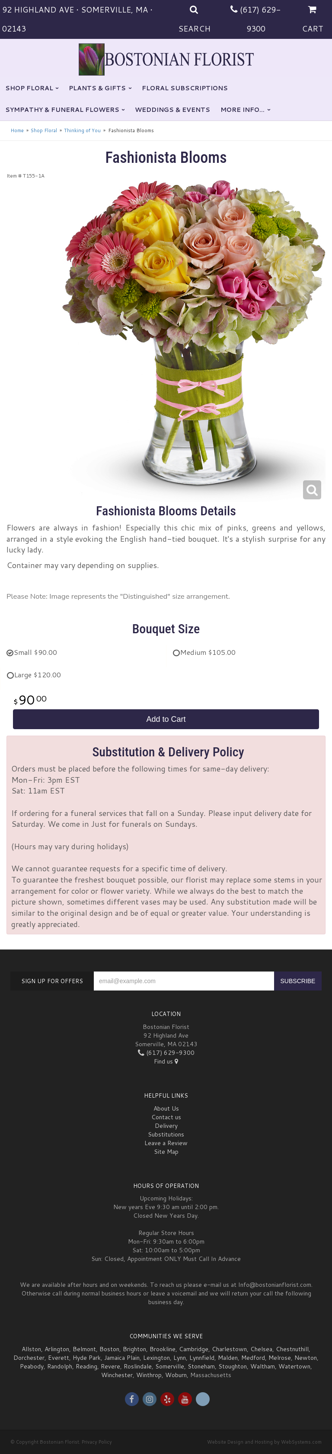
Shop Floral (29, 88)
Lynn (179, 1357)
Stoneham (201, 1366)
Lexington (156, 1357)
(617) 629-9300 (166, 1052)
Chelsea (261, 1349)
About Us (166, 1108)
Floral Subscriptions (185, 88)
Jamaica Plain (122, 1357)
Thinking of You (82, 130)
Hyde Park (87, 1357)
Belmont (84, 1349)
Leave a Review (166, 1143)
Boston (109, 1349)
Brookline (163, 1349)
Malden (228, 1357)
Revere (110, 1366)
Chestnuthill (292, 1349)
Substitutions (166, 1134)
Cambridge (193, 1349)
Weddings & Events (172, 109)
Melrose (279, 1357)
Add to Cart (165, 719)
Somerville (169, 1366)
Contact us (166, 1117)
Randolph (59, 1366)
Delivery (166, 1125)
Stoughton (232, 1366)
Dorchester (29, 1357)
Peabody (32, 1366)
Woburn (176, 1375)
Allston (31, 1349)
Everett (58, 1357)
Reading (86, 1366)
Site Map (166, 1151)
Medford (253, 1357)
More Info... (242, 109)
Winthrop (149, 1375)
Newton (305, 1357)
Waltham (262, 1366)
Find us (166, 1061)
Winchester (117, 1375)
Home (17, 130)
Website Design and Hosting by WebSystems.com (264, 1441)
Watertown (294, 1366)
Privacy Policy (97, 1441)
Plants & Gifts (97, 88)
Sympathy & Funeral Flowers (62, 109)
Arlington (57, 1349)
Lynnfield (201, 1357)
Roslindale (138, 1366)
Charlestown (229, 1349)
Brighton (134, 1349)
